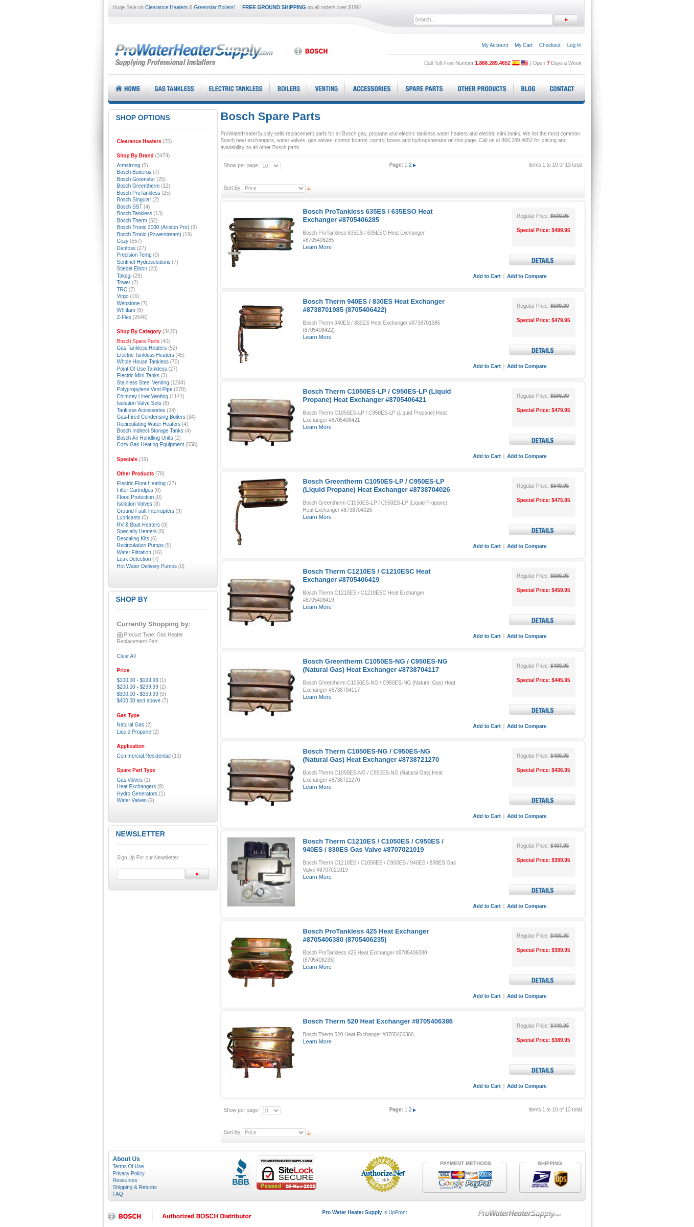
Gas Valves (130, 780)
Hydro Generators (137, 794)
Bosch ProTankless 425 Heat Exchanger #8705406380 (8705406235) (366, 935)
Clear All (126, 656)
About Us (126, 1159)
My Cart (524, 45)
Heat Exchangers (136, 786)
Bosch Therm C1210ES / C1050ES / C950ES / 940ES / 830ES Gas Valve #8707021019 (373, 845)
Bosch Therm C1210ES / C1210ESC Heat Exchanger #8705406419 (367, 575)
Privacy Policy (129, 1173)
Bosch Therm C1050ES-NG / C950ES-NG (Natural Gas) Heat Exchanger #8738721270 (371, 755)
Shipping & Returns (135, 1187)
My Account (494, 45)
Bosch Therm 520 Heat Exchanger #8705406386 (378, 1021)
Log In (574, 45)
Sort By (232, 188)
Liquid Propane (134, 732)
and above (139, 700)
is (364, 1212)
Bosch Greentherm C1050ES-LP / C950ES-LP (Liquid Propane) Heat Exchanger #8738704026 (376, 485)
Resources (125, 1180)
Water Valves (132, 800)
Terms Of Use (128, 1166)
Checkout (550, 45)
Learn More (317, 247)
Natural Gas (130, 725)
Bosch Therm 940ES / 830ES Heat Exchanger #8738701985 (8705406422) (374, 305)
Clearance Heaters (166, 7)
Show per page (241, 165)
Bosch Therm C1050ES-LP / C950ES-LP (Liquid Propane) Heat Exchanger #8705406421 (377, 395)
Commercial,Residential (144, 756)
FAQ (118, 1194)
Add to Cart (487, 276)
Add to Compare (527, 276)
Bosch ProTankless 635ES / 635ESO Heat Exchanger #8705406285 (368, 215)
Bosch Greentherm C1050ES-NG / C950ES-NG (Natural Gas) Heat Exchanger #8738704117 (375, 665)
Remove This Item (120, 635)
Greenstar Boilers (214, 7)
